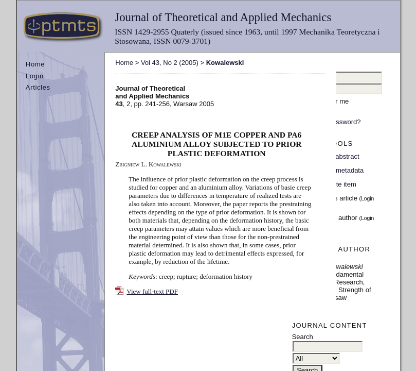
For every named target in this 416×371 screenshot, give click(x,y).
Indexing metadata (336, 170)
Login (35, 76)
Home (35, 64)
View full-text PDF (152, 291)
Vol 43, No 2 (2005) (169, 62)
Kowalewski (225, 62)
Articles (38, 87)
